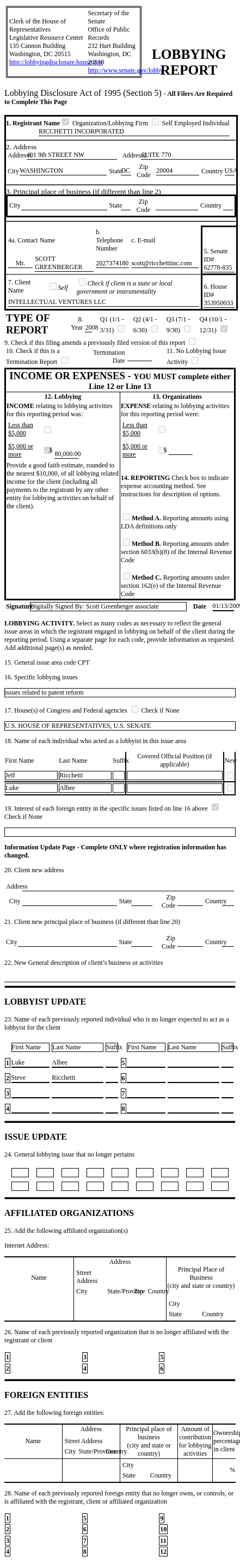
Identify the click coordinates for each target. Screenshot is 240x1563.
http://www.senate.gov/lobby (125, 70)
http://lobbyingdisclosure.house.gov (56, 62)
